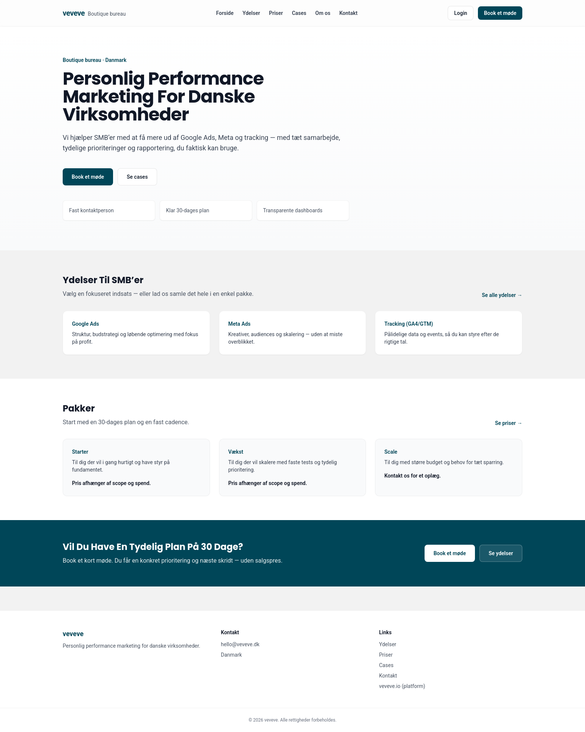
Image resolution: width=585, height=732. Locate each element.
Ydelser (251, 13)
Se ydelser (501, 553)
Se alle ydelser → (502, 295)
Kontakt (348, 13)
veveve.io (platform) (402, 686)
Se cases (137, 177)
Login (460, 13)
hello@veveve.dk (240, 644)
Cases (299, 13)
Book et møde (500, 13)
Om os (322, 13)
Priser (276, 13)
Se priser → (508, 423)
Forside (225, 13)
